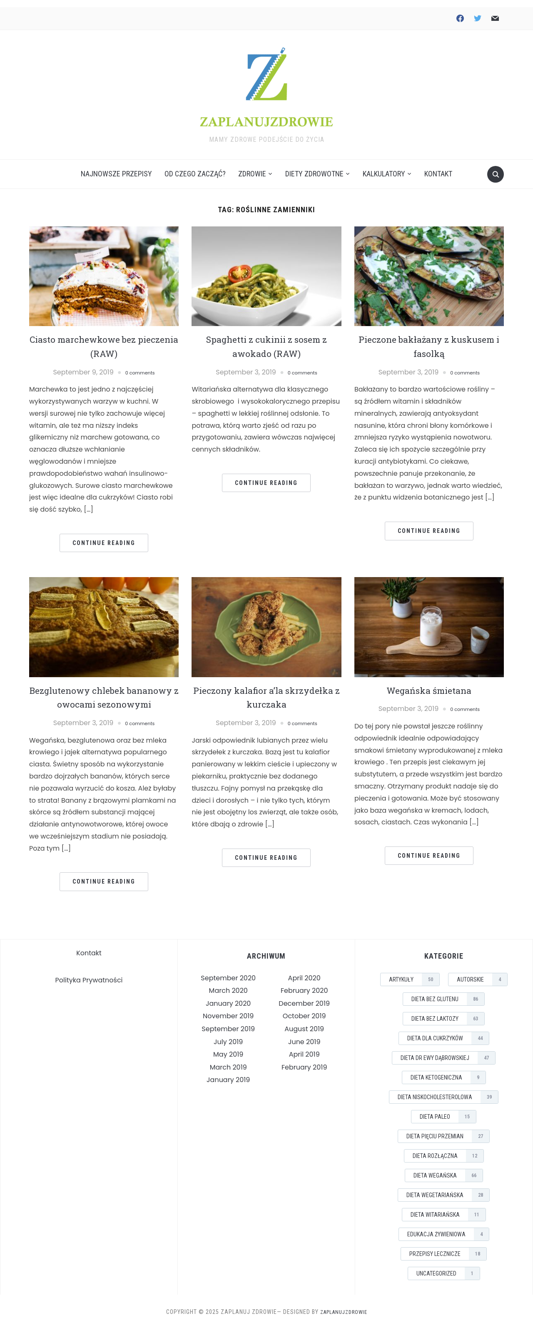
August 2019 (304, 1036)
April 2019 (304, 1061)
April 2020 (304, 985)
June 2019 (304, 1049)
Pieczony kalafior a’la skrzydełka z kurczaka (266, 690)
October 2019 (304, 1023)
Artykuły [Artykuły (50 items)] (414, 986)
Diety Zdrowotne (314, 167)
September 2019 (228, 1036)
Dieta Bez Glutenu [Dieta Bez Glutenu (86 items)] (447, 1006)
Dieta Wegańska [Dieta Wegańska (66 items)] (448, 1182)
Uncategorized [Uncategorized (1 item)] (448, 1280)
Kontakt (438, 167)
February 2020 (304, 997)
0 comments (140, 365)
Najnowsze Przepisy (116, 167)
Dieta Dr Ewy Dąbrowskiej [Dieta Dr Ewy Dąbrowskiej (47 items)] (448, 1065)
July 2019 (228, 1049)
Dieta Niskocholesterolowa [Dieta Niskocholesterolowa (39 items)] (448, 1104)
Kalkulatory (384, 167)
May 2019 (228, 1061)
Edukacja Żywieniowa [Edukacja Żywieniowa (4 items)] (448, 1241)
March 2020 (228, 997)
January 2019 (228, 1087)
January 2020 (228, 1010)
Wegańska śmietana (429, 683)
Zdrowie (252, 167)
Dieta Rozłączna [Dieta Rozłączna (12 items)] (448, 1163)
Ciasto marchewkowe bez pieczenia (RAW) (104, 339)
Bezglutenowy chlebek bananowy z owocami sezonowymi (104, 697)
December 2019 (304, 1010)
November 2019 (228, 1023)
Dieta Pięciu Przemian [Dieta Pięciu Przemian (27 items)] (447, 1143)
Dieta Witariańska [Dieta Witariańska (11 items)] (448, 1221)
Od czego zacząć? (195, 167)
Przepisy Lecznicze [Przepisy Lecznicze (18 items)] (447, 1261)
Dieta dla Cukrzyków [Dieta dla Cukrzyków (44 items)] (448, 1045)
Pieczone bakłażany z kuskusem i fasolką (429, 339)
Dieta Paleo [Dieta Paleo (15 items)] (448, 1124)
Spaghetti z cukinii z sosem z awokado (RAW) (266, 339)
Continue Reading (103, 535)
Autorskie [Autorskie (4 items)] (482, 986)
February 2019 (304, 1074)
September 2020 (228, 985)
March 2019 (228, 1074)
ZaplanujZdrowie (343, 1319)
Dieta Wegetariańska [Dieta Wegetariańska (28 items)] (447, 1202)
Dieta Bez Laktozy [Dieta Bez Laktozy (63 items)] (447, 1026)
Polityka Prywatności (89, 987)
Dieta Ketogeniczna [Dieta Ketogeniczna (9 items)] (448, 1084)
